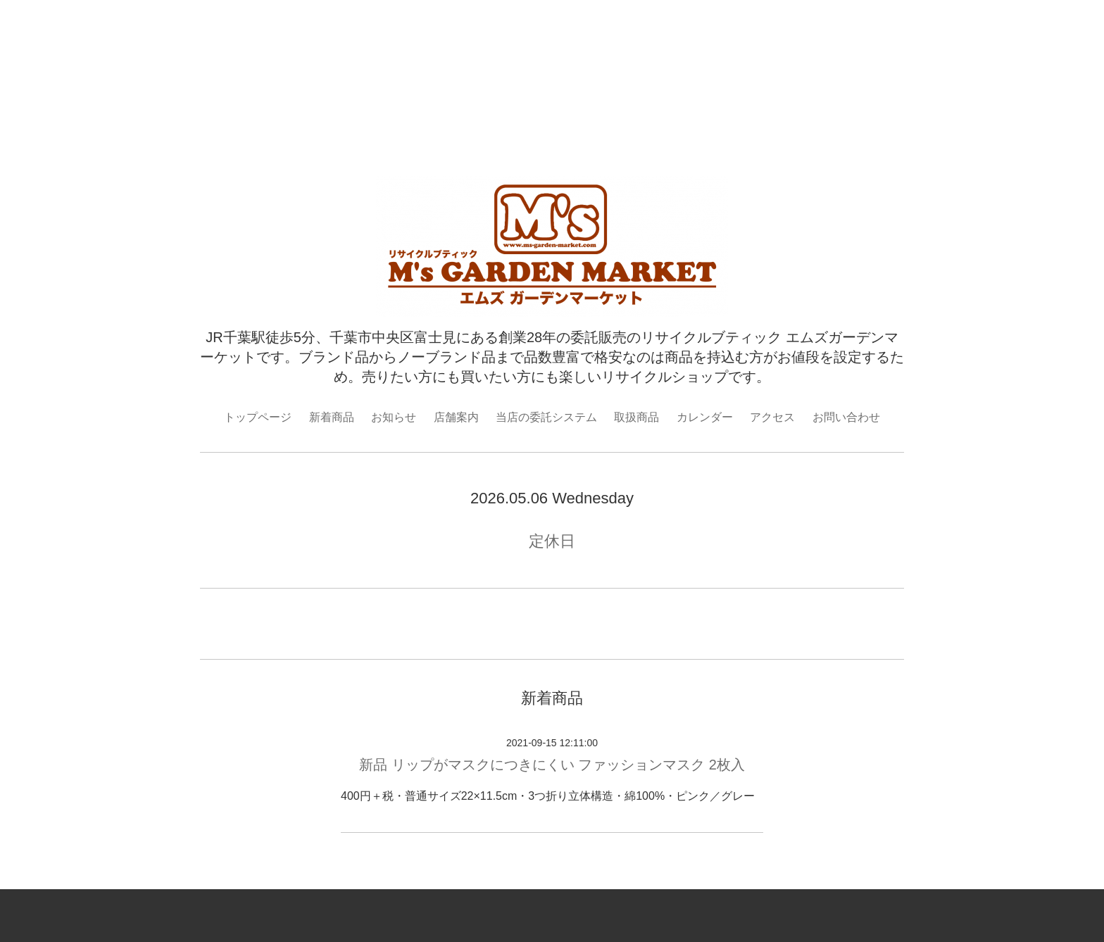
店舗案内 (456, 417)
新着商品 (331, 417)
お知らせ (393, 417)
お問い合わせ (846, 417)
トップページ (257, 417)
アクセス (772, 417)
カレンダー (705, 417)
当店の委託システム (546, 417)
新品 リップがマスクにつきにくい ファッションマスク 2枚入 (552, 764)
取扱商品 (636, 417)
